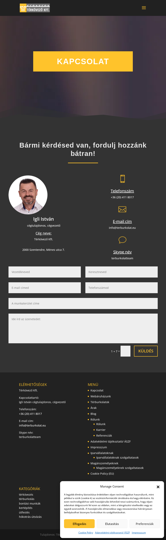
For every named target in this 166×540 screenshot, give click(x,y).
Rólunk (95, 419)
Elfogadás (79, 524)
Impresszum (139, 532)
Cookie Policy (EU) (102, 473)
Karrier (101, 430)
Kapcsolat (97, 390)
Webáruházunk (101, 396)
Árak (94, 408)
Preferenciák (145, 524)
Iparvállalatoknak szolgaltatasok (117, 457)
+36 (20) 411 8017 (122, 197)
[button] (158, 486)
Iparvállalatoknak (102, 453)
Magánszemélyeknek (104, 463)
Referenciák (104, 435)
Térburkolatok (100, 402)
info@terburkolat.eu (122, 228)
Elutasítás (112, 524)
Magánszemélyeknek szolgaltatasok (120, 468)
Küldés (145, 351)
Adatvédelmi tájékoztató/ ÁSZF (112, 532)
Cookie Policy (85, 532)
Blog (93, 414)
